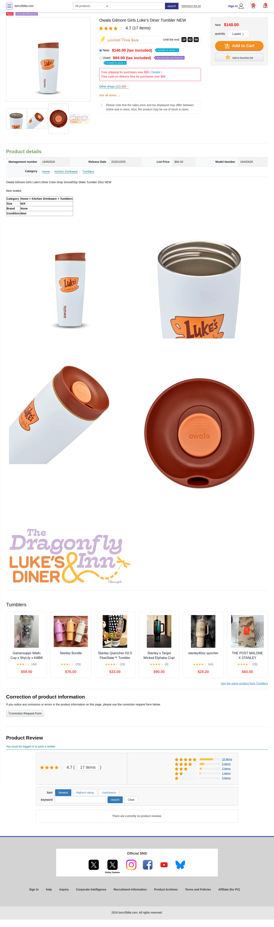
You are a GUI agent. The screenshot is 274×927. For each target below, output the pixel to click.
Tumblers (88, 171)
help (49, 889)
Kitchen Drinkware (66, 171)
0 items (226, 778)
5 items (226, 763)
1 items (226, 773)
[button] (265, 5)
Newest (63, 792)
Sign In (233, 6)
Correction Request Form (25, 713)
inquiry (64, 889)
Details (155, 72)
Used (144, 60)
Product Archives (166, 889)
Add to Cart (239, 46)
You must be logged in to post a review (30, 746)
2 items (226, 768)
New (141, 50)
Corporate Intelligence (91, 889)
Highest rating (85, 792)
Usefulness (109, 792)
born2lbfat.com (24, 6)
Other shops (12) (114, 86)
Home (46, 171)
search (171, 6)
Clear (131, 799)
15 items (227, 759)
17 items (88, 767)
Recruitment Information (130, 889)
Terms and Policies (198, 889)
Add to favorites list (239, 57)
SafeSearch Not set (191, 6)
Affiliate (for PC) (229, 889)
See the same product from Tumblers (244, 683)
